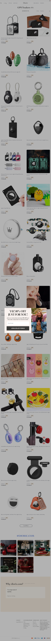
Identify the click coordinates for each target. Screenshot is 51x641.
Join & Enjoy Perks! (18, 328)
